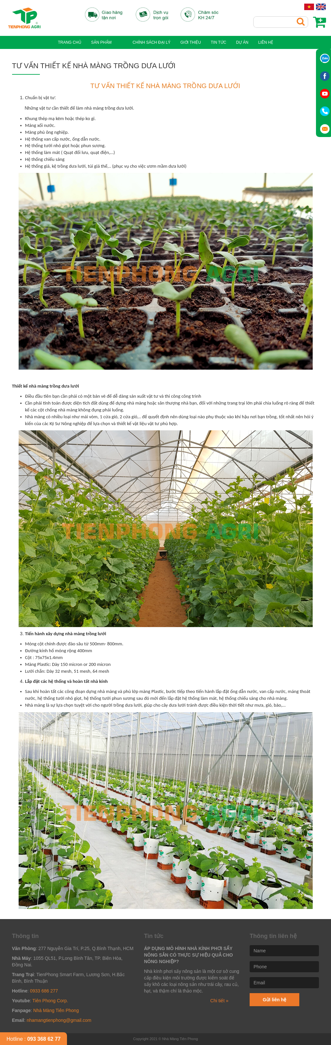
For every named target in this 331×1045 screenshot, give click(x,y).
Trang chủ (75, 42)
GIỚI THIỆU (185, 42)
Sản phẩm (107, 42)
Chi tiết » (219, 1000)
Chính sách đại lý (146, 42)
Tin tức (213, 42)
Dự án (236, 42)
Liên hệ (260, 42)
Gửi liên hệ (274, 999)
